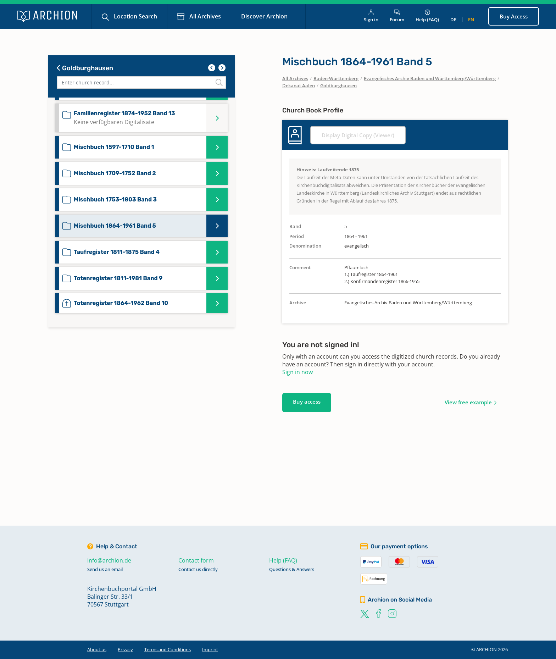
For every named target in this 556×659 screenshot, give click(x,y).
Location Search (134, 16)
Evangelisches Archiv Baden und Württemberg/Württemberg (430, 78)
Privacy (125, 649)
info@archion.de (109, 560)
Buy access (307, 401)
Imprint (210, 649)
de (453, 19)
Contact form (196, 560)
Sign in (371, 16)
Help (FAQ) (427, 16)
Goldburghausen (85, 68)
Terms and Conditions (167, 649)
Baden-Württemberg (335, 78)
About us (96, 649)
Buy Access (514, 16)
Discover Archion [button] (265, 16)
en (471, 19)
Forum (397, 16)
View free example (468, 402)
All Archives (204, 16)
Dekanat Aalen (298, 85)
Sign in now (297, 372)
